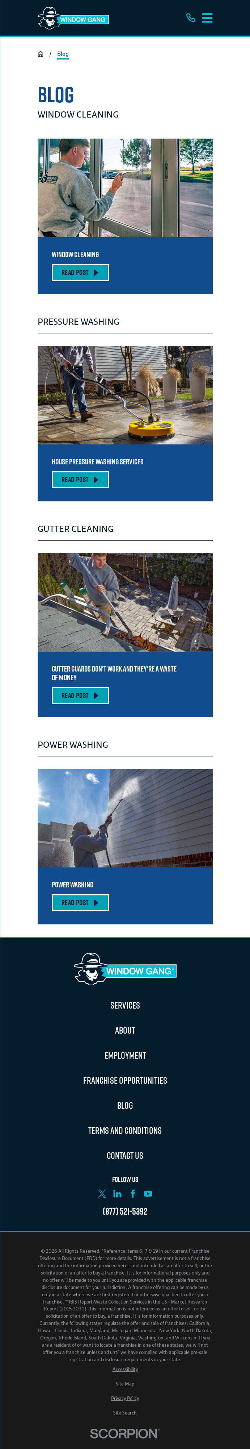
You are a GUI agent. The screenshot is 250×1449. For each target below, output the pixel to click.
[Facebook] (133, 1194)
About (125, 1030)
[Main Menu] (207, 18)
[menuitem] (125, 1369)
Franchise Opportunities (125, 1080)
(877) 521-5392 (125, 1211)
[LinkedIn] (117, 1194)
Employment (125, 1055)
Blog (125, 1105)
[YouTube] (148, 1194)
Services (125, 1004)
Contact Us (125, 1155)
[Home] (73, 18)
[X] (102, 1194)
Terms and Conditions (125, 1130)
